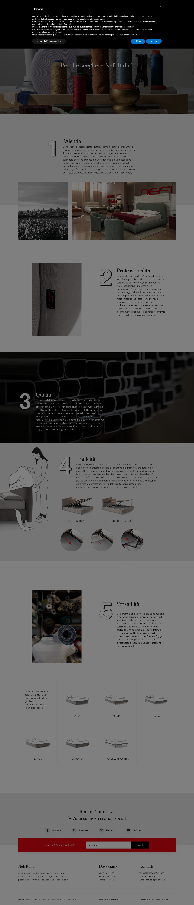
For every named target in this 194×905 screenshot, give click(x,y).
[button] (160, 6)
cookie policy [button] (99, 19)
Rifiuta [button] (138, 41)
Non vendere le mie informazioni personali (115, 27)
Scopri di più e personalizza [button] (49, 41)
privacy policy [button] (56, 32)
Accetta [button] (153, 41)
